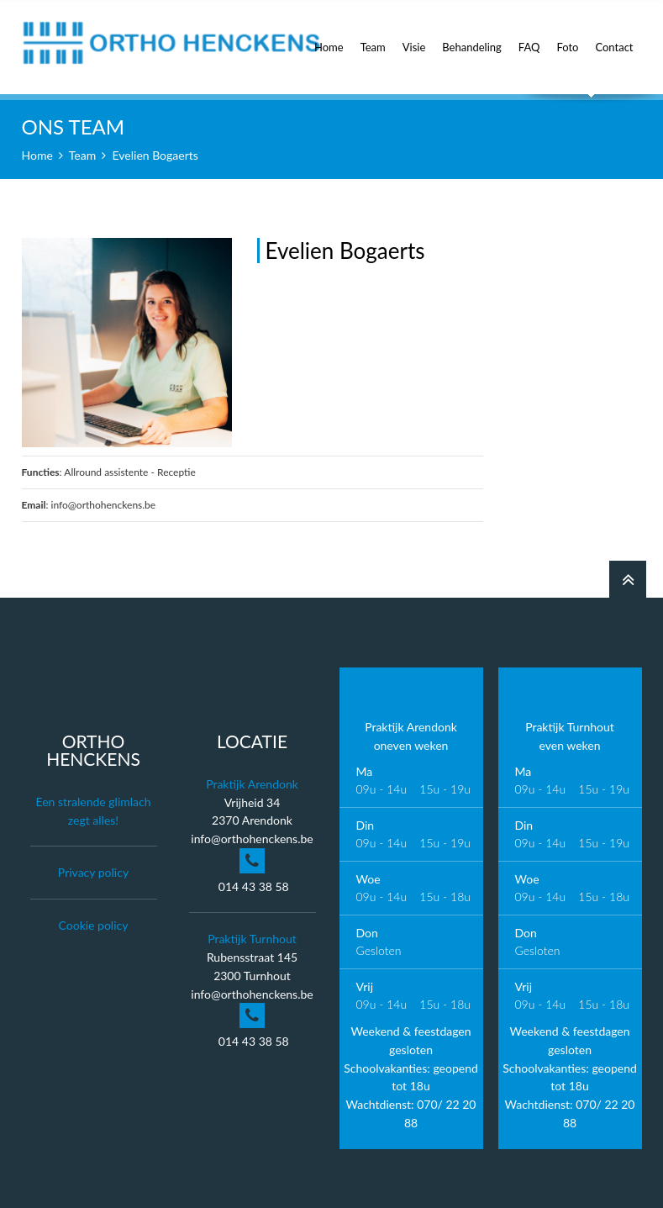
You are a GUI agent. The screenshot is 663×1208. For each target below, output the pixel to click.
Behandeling (472, 38)
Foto (567, 38)
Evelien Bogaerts (155, 155)
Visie (414, 38)
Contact (614, 38)
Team (373, 38)
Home (329, 38)
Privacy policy (93, 872)
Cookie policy (94, 925)
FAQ (529, 38)
